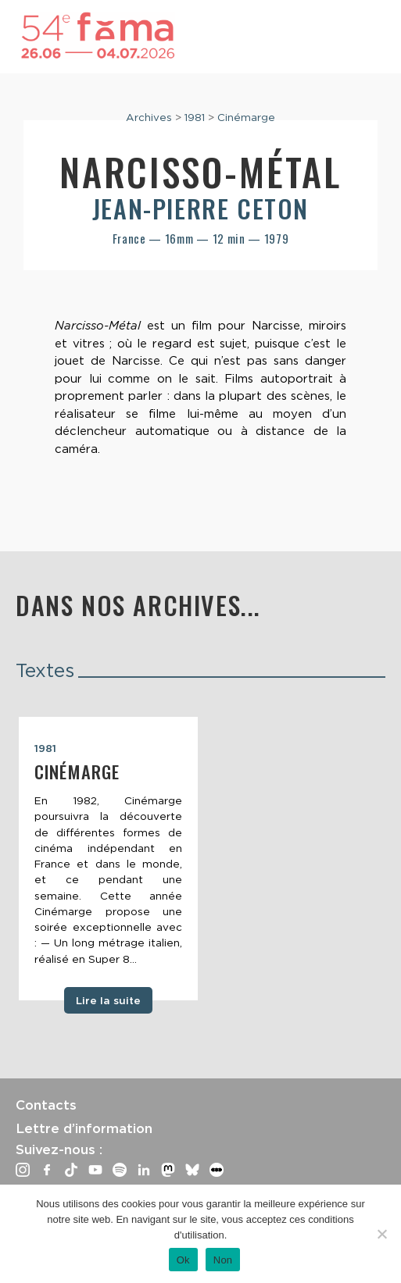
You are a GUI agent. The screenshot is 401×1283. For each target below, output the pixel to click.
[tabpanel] (108, 858)
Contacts (46, 1105)
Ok (183, 1260)
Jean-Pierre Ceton (200, 208)
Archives (149, 117)
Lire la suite (108, 1000)
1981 (194, 117)
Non (223, 1260)
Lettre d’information (84, 1128)
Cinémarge (246, 117)
